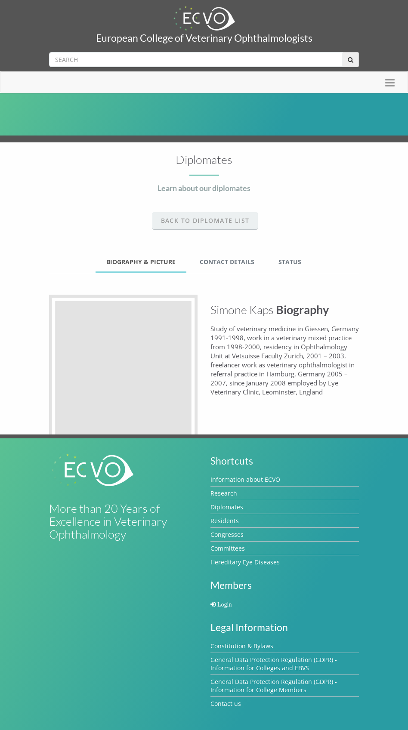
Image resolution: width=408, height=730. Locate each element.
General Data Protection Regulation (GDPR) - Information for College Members (273, 686)
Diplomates (226, 507)
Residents (224, 521)
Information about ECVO (245, 479)
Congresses (227, 534)
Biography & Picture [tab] (141, 262)
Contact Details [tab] (227, 262)
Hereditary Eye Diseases (245, 562)
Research (223, 493)
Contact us (225, 703)
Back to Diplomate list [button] (205, 220)
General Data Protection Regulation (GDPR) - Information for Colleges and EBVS (273, 664)
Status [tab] (289, 262)
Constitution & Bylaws (241, 646)
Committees (227, 548)
